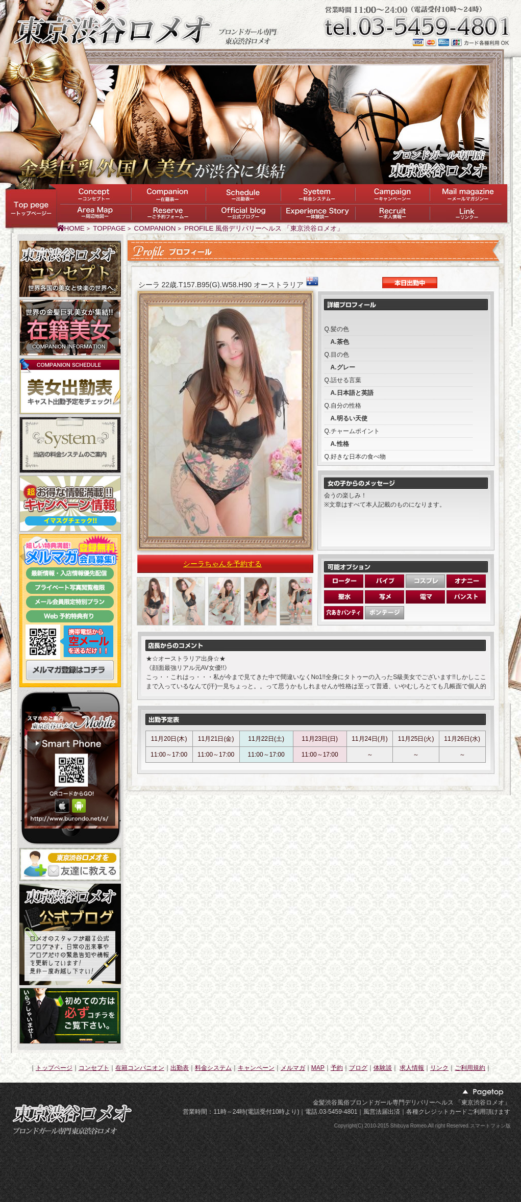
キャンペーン (256, 1067)
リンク (439, 1067)
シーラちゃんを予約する (222, 564)
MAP (318, 1067)
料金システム (213, 1067)
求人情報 (412, 1067)
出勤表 (179, 1067)
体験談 (383, 1067)
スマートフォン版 (490, 1126)
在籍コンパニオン (139, 1067)
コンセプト (94, 1067)
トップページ (54, 1067)
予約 (337, 1067)
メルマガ (293, 1067)
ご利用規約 (470, 1067)
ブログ (358, 1067)
